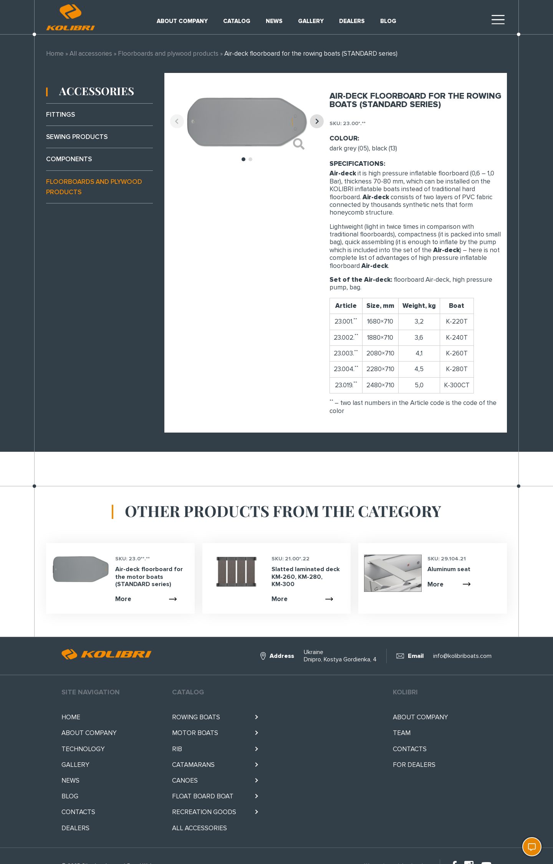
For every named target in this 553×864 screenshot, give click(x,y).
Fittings (60, 115)
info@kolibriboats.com (462, 656)
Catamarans (193, 765)
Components (69, 159)
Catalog (236, 21)
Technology (83, 749)
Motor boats (195, 733)
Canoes (185, 780)
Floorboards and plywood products (168, 54)
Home (55, 54)
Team (402, 733)
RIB (177, 749)
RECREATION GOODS (204, 812)
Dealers (352, 21)
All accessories (91, 54)
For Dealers (414, 765)
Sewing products (77, 137)
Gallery (311, 21)
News (274, 21)
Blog (388, 21)
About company (182, 21)
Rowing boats (196, 717)
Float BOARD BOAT (202, 796)
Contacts (78, 812)
